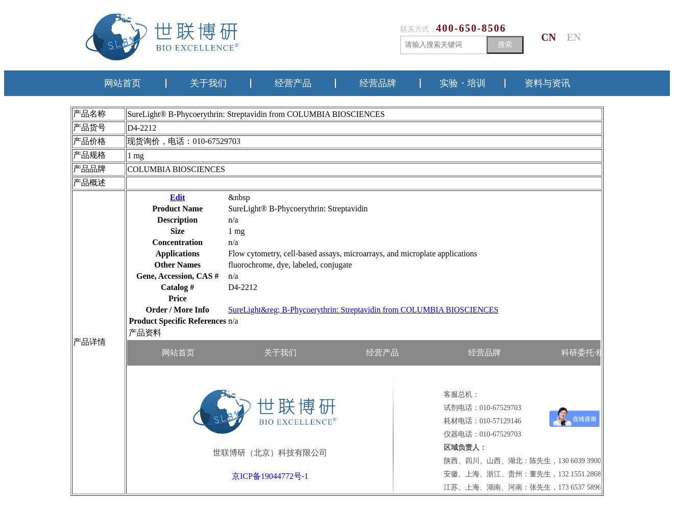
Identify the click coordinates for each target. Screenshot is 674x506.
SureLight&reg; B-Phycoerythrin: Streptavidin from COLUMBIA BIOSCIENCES (363, 309)
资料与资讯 (547, 83)
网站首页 (122, 83)
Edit (177, 197)
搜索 (505, 44)
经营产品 (293, 83)
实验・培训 (463, 83)
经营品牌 (377, 83)
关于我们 (208, 83)
